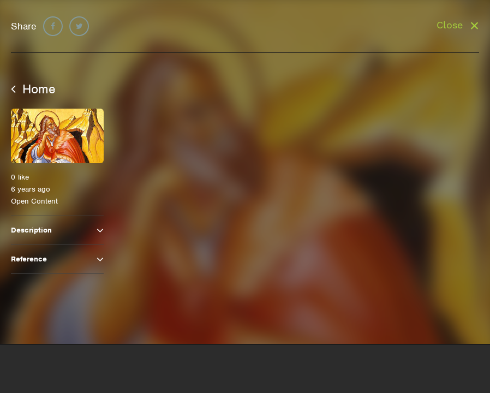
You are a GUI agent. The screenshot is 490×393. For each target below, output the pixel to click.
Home (33, 89)
